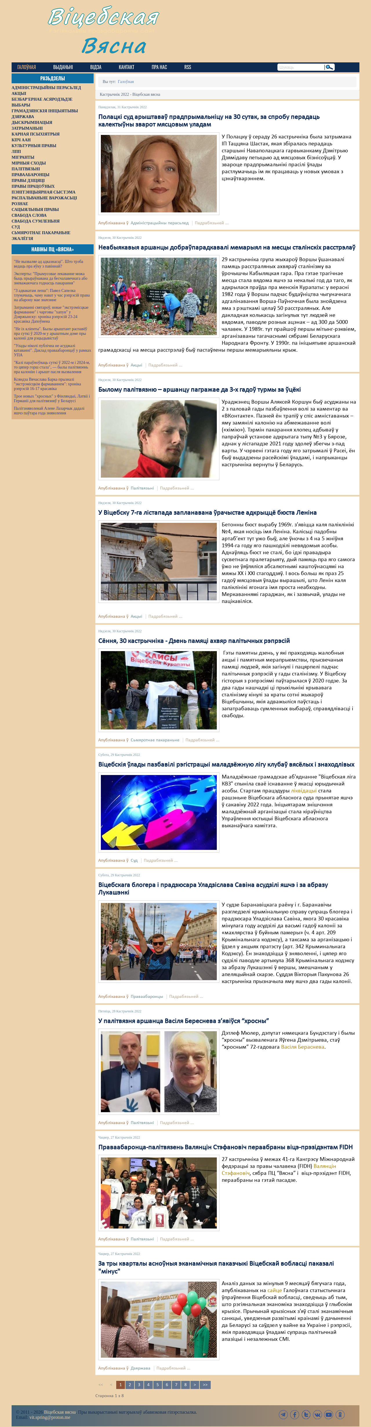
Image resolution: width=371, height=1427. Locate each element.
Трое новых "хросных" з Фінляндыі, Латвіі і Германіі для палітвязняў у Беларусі (52, 398)
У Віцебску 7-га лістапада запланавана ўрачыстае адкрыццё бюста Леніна (207, 513)
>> (205, 1385)
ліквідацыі (304, 791)
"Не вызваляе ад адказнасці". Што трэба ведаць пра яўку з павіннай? (48, 263)
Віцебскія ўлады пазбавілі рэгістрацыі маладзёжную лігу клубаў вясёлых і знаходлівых (226, 764)
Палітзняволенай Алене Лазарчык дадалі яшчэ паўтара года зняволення (49, 410)
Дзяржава (140, 1368)
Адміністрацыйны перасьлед (160, 223)
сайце (275, 1291)
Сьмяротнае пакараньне (155, 740)
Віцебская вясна (60, 1412)
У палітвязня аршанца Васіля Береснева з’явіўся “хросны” (183, 1021)
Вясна (113, 45)
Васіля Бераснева (302, 1047)
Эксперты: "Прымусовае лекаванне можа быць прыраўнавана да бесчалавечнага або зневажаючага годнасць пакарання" (50, 278)
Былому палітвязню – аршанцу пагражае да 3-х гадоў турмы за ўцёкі (199, 389)
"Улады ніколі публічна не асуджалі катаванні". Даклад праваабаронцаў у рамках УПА (52, 350)
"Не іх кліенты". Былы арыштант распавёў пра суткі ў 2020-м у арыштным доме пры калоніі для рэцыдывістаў (50, 333)
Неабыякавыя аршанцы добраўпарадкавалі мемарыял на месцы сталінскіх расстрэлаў (226, 247)
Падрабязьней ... (212, 223)
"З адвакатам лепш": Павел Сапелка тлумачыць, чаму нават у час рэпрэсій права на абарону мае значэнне (52, 295)
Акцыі (136, 365)
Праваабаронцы (147, 996)
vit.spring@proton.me (50, 1417)
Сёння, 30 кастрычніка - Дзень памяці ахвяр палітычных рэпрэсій (194, 641)
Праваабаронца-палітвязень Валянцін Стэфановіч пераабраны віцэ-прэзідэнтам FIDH (225, 1147)
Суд (134, 860)
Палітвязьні (142, 488)
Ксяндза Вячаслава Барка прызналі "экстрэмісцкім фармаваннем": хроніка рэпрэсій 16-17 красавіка (47, 384)
